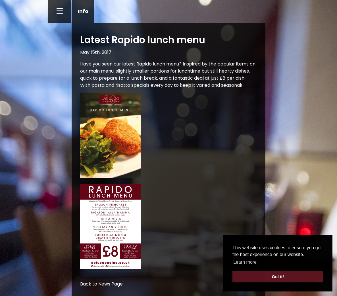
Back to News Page (101, 284)
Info (83, 11)
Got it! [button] (278, 276)
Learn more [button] (245, 262)
